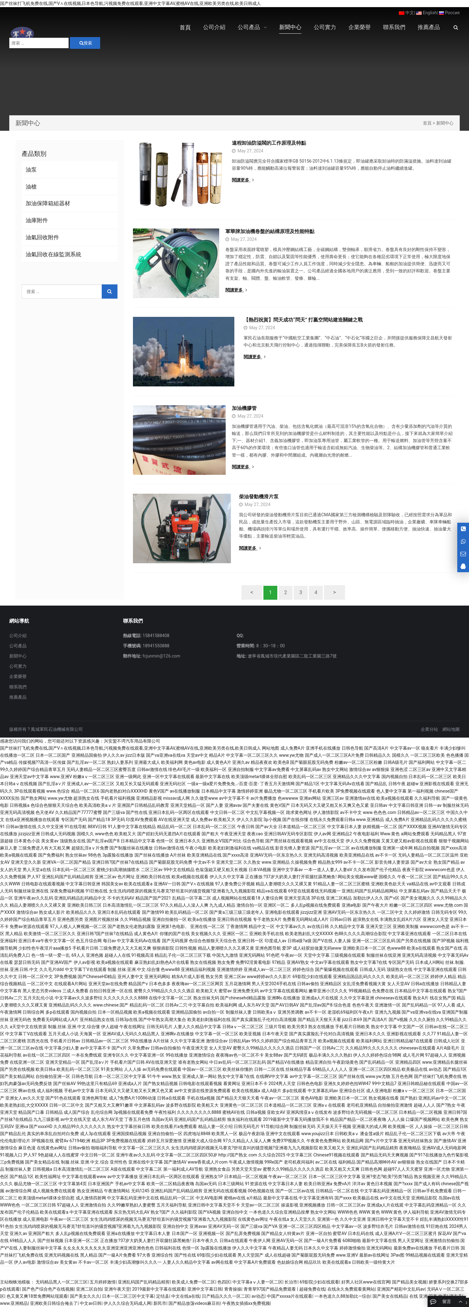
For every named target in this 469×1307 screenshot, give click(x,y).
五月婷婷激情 (103, 1281)
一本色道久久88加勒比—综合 (342, 1296)
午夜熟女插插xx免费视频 (246, 1303)
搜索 (85, 42)
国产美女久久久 (85, 1296)
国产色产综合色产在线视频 (48, 1289)
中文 (406, 12)
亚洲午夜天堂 (117, 1289)
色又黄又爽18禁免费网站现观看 (37, 1296)
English (426, 12)
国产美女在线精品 (390, 1296)
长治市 (290, 1281)
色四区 (223, 1281)
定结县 (162, 1296)
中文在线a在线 (185, 1296)
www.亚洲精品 (14, 1303)
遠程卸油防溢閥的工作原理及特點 (269, 143)
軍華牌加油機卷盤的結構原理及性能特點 (276, 231)
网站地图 (270, 748)
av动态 (258, 1296)
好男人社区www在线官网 (365, 1281)
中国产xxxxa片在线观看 (289, 1296)
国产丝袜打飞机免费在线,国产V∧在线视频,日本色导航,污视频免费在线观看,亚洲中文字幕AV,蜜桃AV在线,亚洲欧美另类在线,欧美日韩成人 (130, 3)
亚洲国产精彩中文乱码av (400, 1289)
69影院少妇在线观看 (319, 1281)
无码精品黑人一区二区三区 (61, 1281)
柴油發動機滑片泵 (251, 497)
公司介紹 (18, 635)
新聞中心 (445, 123)
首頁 (427, 123)
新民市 (159, 1303)
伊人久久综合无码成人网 (127, 1303)
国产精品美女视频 (409, 1281)
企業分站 (429, 729)
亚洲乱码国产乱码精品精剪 (144, 1281)
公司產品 (18, 645)
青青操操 (232, 1289)
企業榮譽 (18, 676)
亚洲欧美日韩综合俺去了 (54, 1303)
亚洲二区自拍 (89, 1289)
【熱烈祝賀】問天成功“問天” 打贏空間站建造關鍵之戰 (291, 320)
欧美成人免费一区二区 (193, 1281)
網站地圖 (451, 729)
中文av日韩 (90, 1303)
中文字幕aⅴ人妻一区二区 (257, 1281)
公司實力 (18, 666)
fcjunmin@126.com (161, 656)
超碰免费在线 (312, 1289)
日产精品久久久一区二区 (225, 1296)
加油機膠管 (244, 408)
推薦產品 (18, 697)
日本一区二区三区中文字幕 (128, 1296)
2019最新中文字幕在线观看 (158, 1289)
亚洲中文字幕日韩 (204, 1289)
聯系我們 (18, 686)
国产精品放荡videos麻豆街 (194, 1303)
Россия (449, 12)
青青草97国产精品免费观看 (270, 1289)
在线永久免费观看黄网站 (351, 1289)
